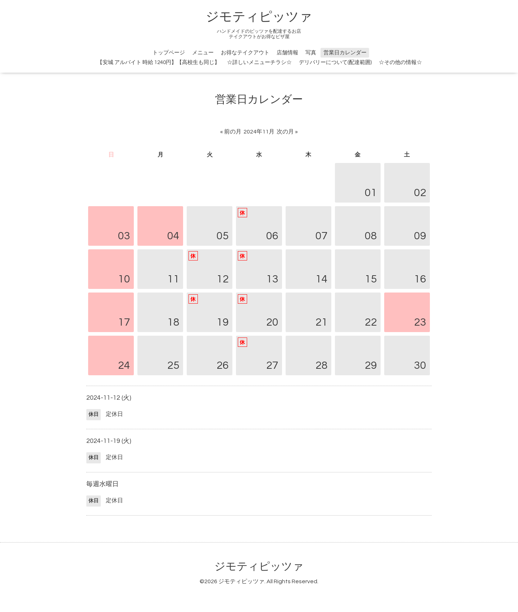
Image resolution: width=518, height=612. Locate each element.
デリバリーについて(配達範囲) (335, 62)
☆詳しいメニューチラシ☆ (259, 62)
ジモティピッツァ (259, 17)
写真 (310, 52)
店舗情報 (287, 52)
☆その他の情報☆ (400, 62)
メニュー (203, 52)
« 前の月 (230, 132)
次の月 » (287, 132)
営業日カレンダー (345, 52)
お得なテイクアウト (245, 52)
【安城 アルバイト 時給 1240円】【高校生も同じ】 (158, 62)
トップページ (169, 52)
